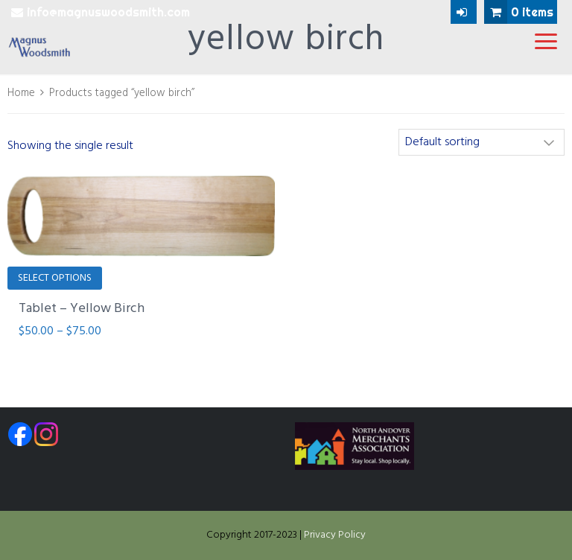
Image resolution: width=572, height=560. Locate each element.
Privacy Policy (335, 535)
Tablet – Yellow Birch (81, 308)
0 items (518, 11)
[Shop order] (481, 142)
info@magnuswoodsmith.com (100, 11)
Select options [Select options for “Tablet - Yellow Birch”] (55, 278)
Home (21, 93)
